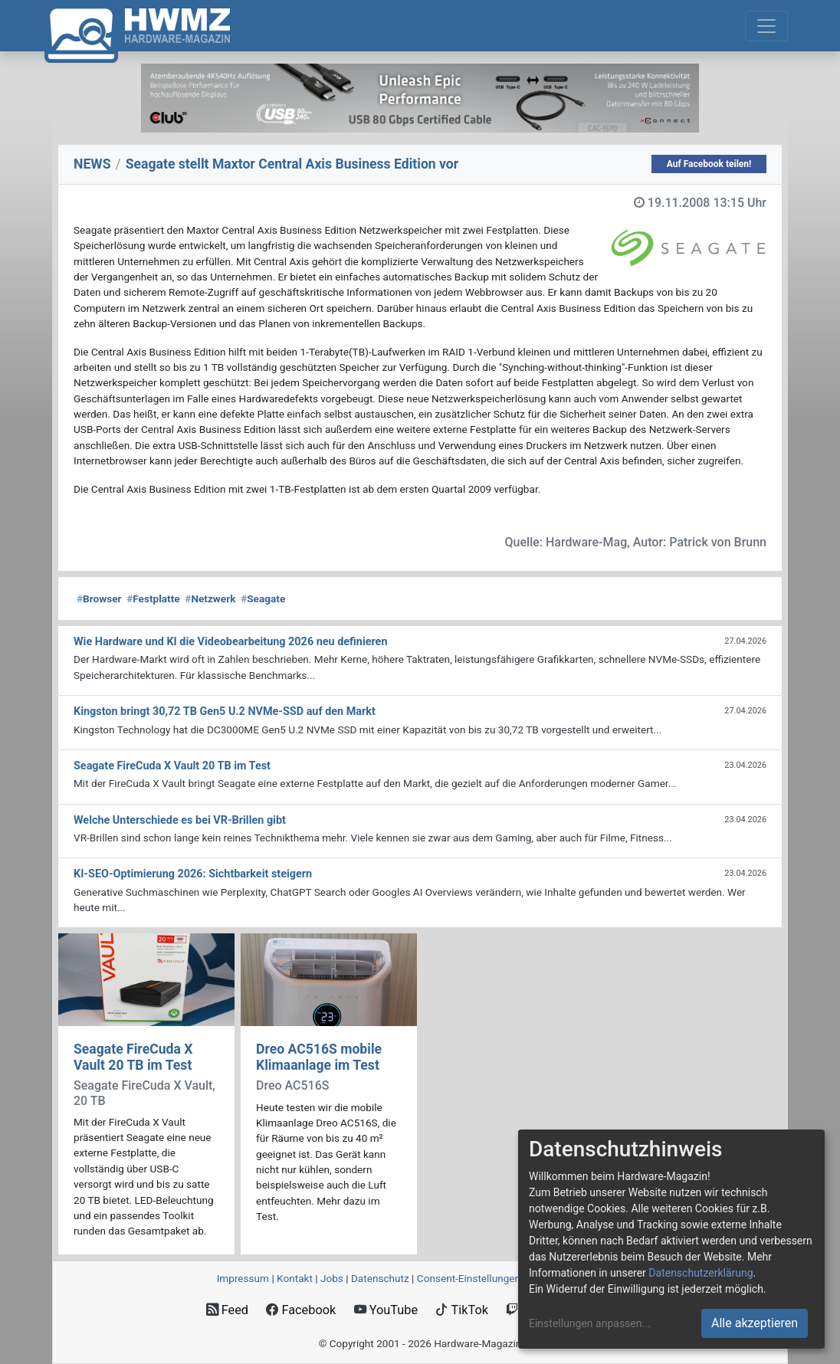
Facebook (301, 1310)
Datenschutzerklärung (700, 1273)
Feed (227, 1310)
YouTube (386, 1310)
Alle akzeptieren (754, 1323)
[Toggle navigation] (766, 26)
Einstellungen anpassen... (590, 1323)
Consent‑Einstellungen (468, 1278)
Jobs (331, 1278)
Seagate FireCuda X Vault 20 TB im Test (133, 1057)
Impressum (243, 1278)
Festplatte (152, 598)
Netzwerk (210, 598)
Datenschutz (380, 1278)
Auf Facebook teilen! (709, 164)
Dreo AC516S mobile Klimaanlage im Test (319, 1057)
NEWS (92, 164)
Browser (99, 598)
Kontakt (295, 1278)
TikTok (461, 1310)
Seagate (263, 598)
